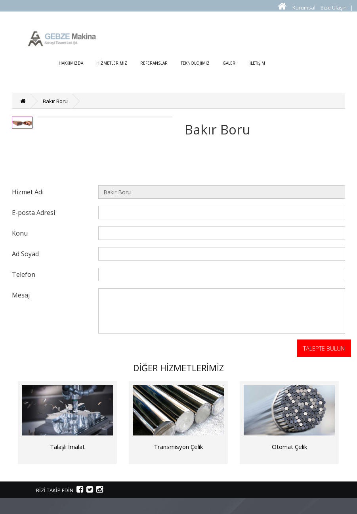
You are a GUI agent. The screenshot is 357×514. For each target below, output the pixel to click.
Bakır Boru (55, 101)
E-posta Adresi (33, 212)
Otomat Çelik (289, 447)
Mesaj (21, 295)
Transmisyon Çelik (178, 447)
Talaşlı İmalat (67, 447)
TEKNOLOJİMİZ (195, 63)
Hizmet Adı (28, 192)
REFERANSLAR (154, 63)
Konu (20, 233)
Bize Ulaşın (334, 7)
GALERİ (230, 63)
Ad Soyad (25, 253)
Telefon (23, 274)
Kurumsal (303, 7)
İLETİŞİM (257, 63)
